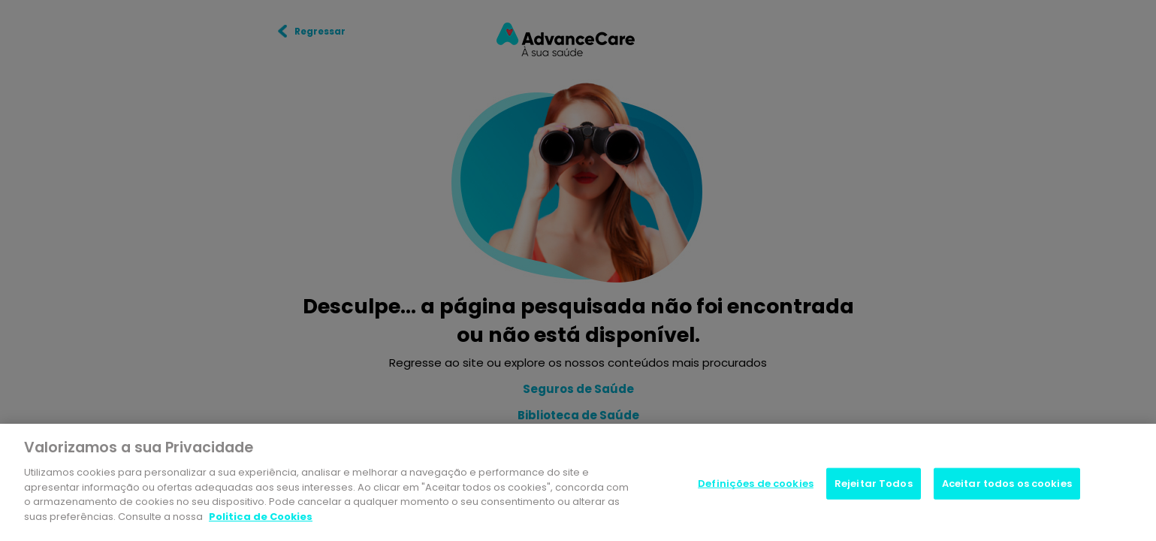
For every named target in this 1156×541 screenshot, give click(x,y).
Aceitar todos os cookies (1007, 485)
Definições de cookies (755, 485)
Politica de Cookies (260, 518)
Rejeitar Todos (874, 485)
